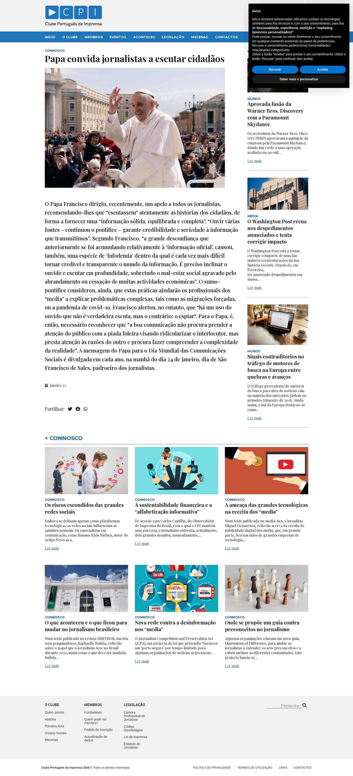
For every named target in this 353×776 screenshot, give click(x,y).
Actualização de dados (95, 738)
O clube (52, 705)
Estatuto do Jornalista (132, 745)
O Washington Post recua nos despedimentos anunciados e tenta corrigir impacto (277, 231)
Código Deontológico (133, 728)
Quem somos (54, 712)
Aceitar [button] (322, 754)
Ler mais (254, 160)
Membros (93, 37)
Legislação (173, 37)
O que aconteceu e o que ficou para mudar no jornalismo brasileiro (86, 626)
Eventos (118, 37)
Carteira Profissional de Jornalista (134, 716)
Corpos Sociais (56, 733)
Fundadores (93, 712)
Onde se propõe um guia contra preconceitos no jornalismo (262, 626)
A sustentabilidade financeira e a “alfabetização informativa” (173, 508)
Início (50, 37)
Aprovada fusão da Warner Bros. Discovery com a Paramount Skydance (275, 114)
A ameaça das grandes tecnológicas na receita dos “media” (266, 508)
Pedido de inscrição (98, 729)
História (50, 719)
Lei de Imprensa (135, 737)
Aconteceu (144, 37)
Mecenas (199, 37)
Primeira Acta (54, 726)
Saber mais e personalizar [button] (299, 763)
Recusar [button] (275, 754)
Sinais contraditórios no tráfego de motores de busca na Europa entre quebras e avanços (275, 366)
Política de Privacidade (212, 767)
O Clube (69, 37)
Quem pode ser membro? (95, 721)
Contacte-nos (295, 8)
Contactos (226, 37)
